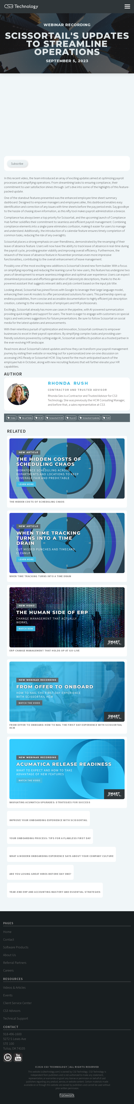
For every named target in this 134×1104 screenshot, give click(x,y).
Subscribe (17, 163)
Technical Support (15, 1018)
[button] (127, 6)
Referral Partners (14, 963)
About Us (9, 955)
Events (8, 995)
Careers (8, 970)
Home (7, 932)
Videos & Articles (14, 987)
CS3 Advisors (11, 1011)
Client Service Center (17, 1003)
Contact (8, 939)
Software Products (15, 947)
